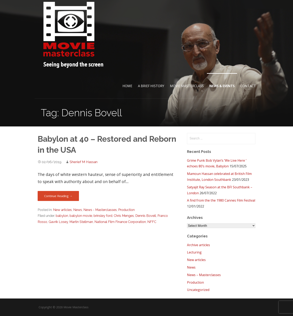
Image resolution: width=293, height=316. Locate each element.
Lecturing (194, 252)
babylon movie (81, 216)
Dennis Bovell (145, 216)
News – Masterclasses (204, 275)
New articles (62, 210)
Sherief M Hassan (83, 162)
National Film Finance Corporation (120, 222)
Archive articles (198, 245)
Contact (248, 86)
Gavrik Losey (58, 222)
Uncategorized (198, 289)
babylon (62, 216)
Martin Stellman (81, 222)
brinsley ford (103, 216)
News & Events (222, 86)
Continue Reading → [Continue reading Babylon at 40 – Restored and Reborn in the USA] (58, 196)
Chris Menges (124, 216)
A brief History (151, 86)
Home (127, 86)
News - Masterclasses (100, 210)
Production (126, 210)
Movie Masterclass (187, 86)
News (77, 210)
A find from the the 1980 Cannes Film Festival (221, 200)
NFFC (151, 222)
